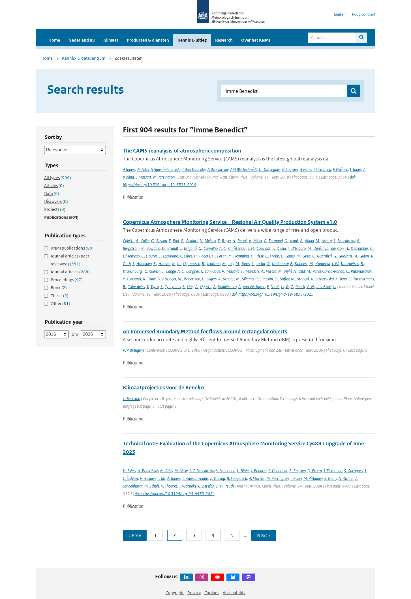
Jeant (294, 240)
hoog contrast (363, 14)
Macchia (232, 271)
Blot (176, 240)
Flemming (241, 256)
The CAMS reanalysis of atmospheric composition (182, 150)
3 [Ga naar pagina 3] (193, 535)
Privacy (194, 592)
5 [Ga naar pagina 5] (232, 535)
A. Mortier (257, 478)
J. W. (335, 263)
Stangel (303, 279)
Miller (257, 240)
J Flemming (322, 169)
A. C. (222, 248)
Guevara (345, 256)
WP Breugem (133, 350)
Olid (301, 271)
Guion (364, 256)
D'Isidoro (298, 248)
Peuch (300, 286)
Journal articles (70, 271)
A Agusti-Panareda (166, 169)
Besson (161, 240)
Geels (306, 256)
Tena (343, 279)
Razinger (169, 279)
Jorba (260, 263)
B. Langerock (237, 478)
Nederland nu (81, 40)
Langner (192, 271)
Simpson (266, 279)
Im (179, 263)
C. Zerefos (206, 486)
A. (137, 240)
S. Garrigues (353, 470)
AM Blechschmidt (243, 169)
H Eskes (305, 169)
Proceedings (67, 279)
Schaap (228, 279)
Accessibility (234, 592)
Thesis (59, 295)
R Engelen (290, 169)
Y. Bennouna (225, 470)
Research (224, 40)
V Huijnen (340, 169)
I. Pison (296, 478)
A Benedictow (217, 169)
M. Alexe (181, 470)
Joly (231, 263)
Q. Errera (314, 470)
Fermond (276, 240)
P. (256, 279)
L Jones (355, 169)
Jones (245, 263)
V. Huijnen (148, 478)
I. (289, 248)
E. (182, 240)
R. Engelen (297, 470)
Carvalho (211, 248)
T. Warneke (187, 486)
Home (54, 40)
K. (173, 263)
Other (60, 303)
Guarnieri (324, 256)
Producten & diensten (148, 40)
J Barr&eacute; (194, 169)
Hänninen (144, 263)
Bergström (131, 248)
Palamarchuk (361, 271)
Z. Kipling (217, 478)
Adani (309, 240)
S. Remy (330, 478)
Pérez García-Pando (328, 271)
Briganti (190, 248)
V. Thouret (169, 486)
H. (347, 248)
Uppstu (205, 286)
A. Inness (174, 478)
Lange (171, 271)
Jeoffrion (214, 263)
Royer (226, 240)
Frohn (274, 256)
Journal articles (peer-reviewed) (71, 260)
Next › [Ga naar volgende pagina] (263, 535)
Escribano (170, 256)
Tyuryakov (173, 286)
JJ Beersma (131, 398)
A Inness (129, 169)
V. (201, 240)
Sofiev (284, 279)
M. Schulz (151, 486)
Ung (190, 286)
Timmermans (363, 279)
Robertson (192, 279)
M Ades (143, 169)
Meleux (210, 240)
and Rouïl (323, 286)
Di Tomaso (131, 256)
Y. (230, 256)
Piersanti (134, 279)
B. (158, 279)
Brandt (172, 248)
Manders (252, 271)
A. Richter (346, 478)
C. (265, 240)
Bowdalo (153, 248)
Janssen (194, 263)
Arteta (327, 240)
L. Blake (243, 470)
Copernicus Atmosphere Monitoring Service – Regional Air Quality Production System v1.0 (230, 222)
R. (143, 248)
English (339, 14)
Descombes (359, 248)
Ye (287, 286)
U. (185, 263)
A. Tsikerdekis (148, 470)
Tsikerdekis (136, 286)
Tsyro (155, 286)
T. (148, 286)
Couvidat (263, 248)
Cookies (211, 592)
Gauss (290, 256)
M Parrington (164, 177)
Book (59, 287)
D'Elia (281, 248)
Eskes (188, 256)
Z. (292, 286)
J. (334, 240)
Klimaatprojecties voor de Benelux (164, 387)
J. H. (251, 248)
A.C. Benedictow (201, 470)
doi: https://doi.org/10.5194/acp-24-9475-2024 (175, 493)
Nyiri (288, 271)
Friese (259, 256)
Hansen (164, 263)
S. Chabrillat (278, 470)
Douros (151, 256)
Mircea (271, 271)
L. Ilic (161, 478)
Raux (151, 279)
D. (164, 248)
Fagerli (204, 256)
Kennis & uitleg (192, 40)
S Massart (143, 177)
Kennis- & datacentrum (83, 58)
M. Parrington (277, 478)
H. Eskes (129, 470)
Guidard (192, 240)
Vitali (275, 286)
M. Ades (166, 470)
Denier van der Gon (328, 248)
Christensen (237, 248)
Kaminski (322, 263)
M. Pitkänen (313, 478)
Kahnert (301, 263)
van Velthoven (254, 286)
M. (318, 240)
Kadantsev (280, 263)
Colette (128, 240)
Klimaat (110, 40)
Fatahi (222, 256)
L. (282, 256)
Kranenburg (132, 271)
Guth (127, 263)
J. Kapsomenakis (195, 478)
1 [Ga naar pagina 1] (155, 535)
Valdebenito (227, 286)
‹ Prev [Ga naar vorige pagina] (135, 535)
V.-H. (311, 286)
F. (170, 240)
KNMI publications (72, 248)
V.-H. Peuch (225, 486)
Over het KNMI (255, 40)
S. (161, 286)
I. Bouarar (259, 470)
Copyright (175, 592)
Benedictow (346, 240)
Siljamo (248, 279)
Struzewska (324, 279)
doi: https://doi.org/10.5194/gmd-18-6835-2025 (272, 294)
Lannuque (212, 271)
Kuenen (154, 271)
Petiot (242, 240)
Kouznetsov (350, 263)
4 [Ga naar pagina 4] (213, 535)
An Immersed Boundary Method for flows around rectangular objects (205, 331)
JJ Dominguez (270, 169)
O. (286, 240)
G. (153, 240)
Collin (145, 240)
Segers (211, 279)
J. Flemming (333, 470)
